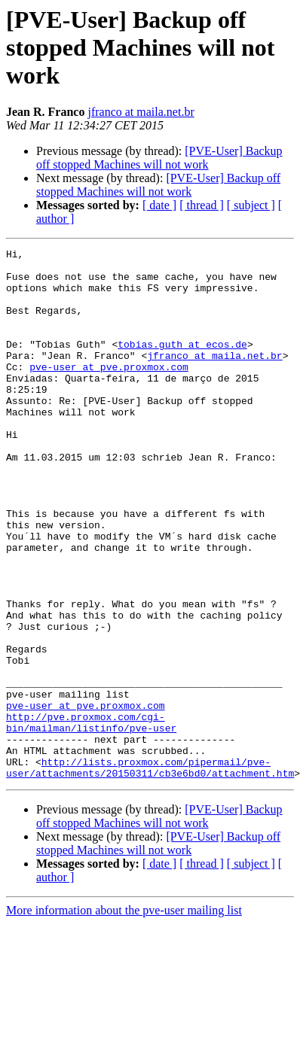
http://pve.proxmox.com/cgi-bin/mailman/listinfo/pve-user (91, 818)
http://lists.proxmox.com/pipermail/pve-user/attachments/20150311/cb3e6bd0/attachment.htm (150, 872)
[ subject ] (251, 205)
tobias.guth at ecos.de (182, 364)
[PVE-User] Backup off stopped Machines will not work (159, 157)
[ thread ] (201, 205)
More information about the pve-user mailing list (124, 1016)
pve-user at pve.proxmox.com (108, 391)
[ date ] (159, 205)
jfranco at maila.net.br (140, 111)
